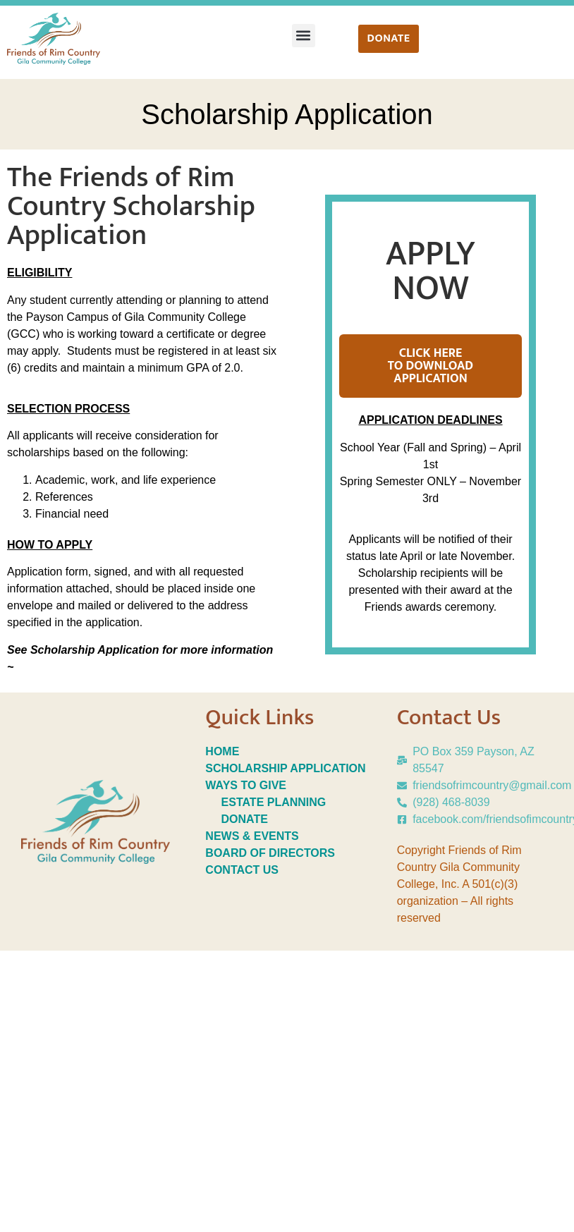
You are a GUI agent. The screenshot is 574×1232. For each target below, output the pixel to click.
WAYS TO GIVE (245, 785)
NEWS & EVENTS (251, 836)
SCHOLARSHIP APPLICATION (285, 768)
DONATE (246, 819)
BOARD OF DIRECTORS (270, 853)
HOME (222, 751)
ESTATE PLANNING (273, 802)
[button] (303, 35)
